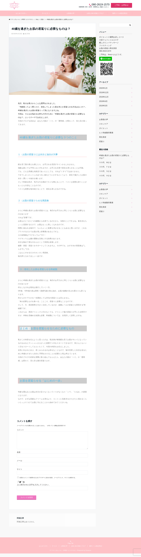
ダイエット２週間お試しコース (111, 37)
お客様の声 (70, 13)
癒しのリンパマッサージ (109, 43)
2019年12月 (104, 92)
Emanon (88, 554)
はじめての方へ (21, 13)
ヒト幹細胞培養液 (106, 133)
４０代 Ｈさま (105, 176)
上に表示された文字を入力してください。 (33, 488)
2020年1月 (103, 88)
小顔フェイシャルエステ (109, 40)
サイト (19, 473)
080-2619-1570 (105, 51)
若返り (101, 141)
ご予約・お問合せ (121, 5)
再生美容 (102, 137)
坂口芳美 (27, 33)
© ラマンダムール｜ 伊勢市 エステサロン (63, 554)
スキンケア (103, 124)
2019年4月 (103, 101)
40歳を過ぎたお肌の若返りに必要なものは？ (114, 156)
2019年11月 (104, 97)
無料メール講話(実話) (119, 13)
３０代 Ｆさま (105, 167)
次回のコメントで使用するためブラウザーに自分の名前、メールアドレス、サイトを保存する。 (47, 481)
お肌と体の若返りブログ (95, 13)
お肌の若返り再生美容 (108, 48)
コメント (20, 430)
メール (20, 464)
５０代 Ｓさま (105, 171)
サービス (45, 13)
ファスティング (105, 45)
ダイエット (103, 128)
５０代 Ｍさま (105, 162)
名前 (19, 456)
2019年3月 (103, 106)
